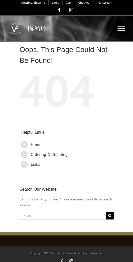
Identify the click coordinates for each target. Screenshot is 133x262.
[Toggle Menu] (121, 28)
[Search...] (63, 215)
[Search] (110, 215)
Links (35, 164)
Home (36, 144)
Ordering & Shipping (49, 154)
